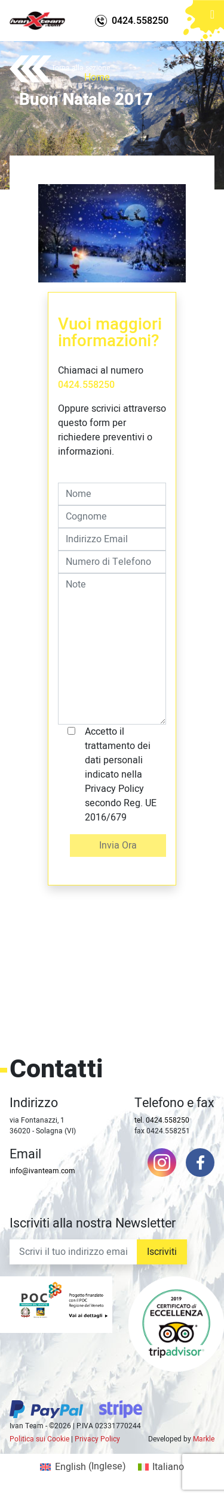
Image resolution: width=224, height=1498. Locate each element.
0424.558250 (86, 385)
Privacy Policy (97, 1439)
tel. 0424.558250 (161, 1120)
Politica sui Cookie (39, 1439)
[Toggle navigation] (212, 16)
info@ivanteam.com (42, 1171)
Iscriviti (162, 1252)
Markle (203, 1439)
